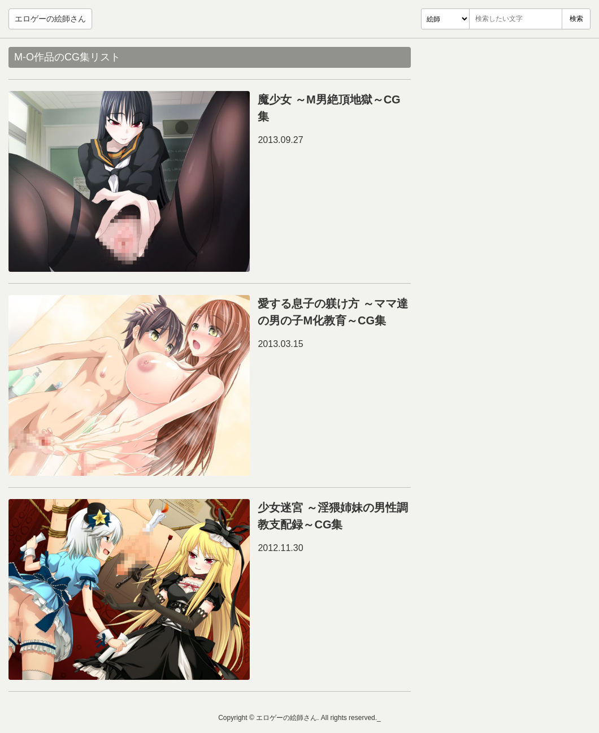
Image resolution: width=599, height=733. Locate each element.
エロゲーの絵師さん (50, 18)
